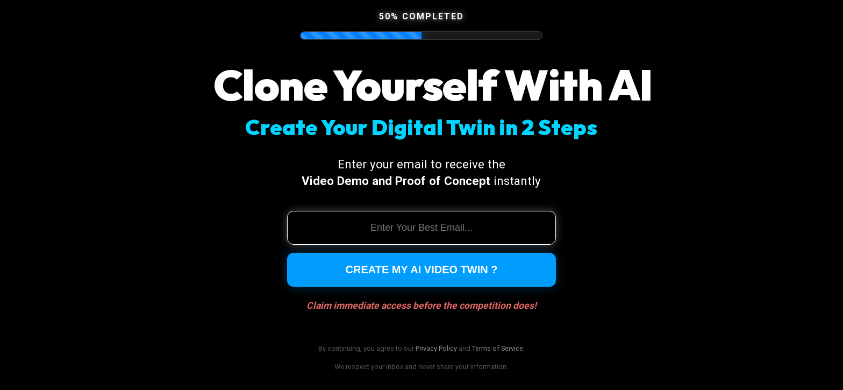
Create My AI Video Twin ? (422, 269)
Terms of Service (497, 348)
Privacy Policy (436, 348)
